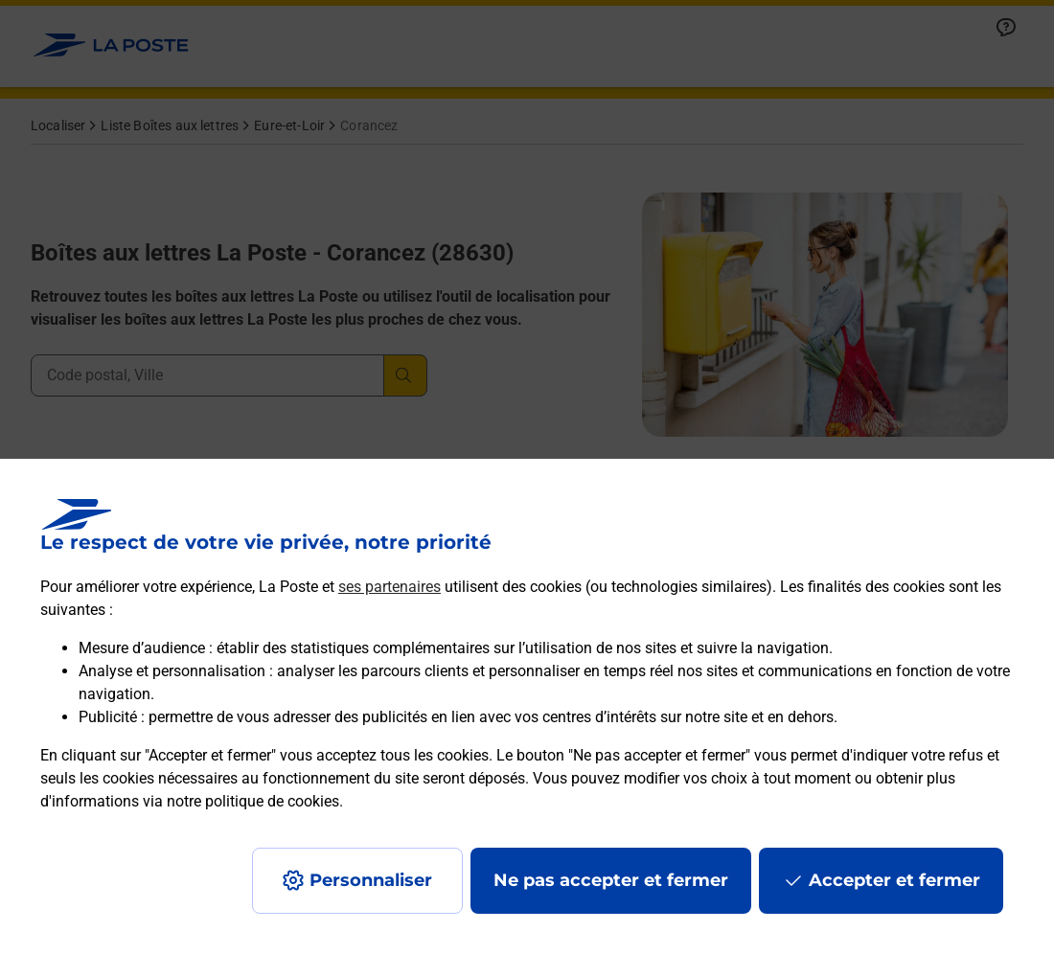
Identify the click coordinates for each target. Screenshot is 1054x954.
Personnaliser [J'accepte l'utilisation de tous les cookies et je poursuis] (370, 880)
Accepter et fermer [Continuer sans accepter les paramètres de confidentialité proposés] (894, 880)
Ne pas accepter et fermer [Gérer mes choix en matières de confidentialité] (610, 880)
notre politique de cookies (253, 801)
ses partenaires (389, 587)
